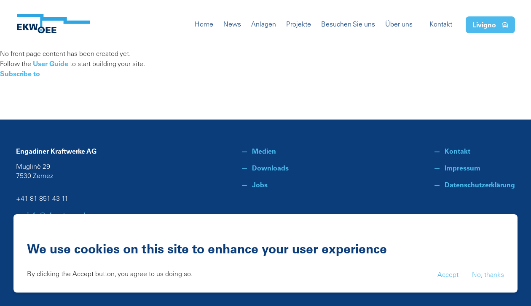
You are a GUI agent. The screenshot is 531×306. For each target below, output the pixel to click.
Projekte (298, 24)
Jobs (260, 185)
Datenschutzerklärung (480, 185)
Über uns (399, 24)
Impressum (462, 168)
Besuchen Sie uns (348, 24)
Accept (448, 275)
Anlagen (263, 24)
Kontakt (440, 24)
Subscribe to (20, 73)
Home (204, 24)
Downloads (270, 168)
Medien (264, 151)
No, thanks (488, 275)
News (232, 24)
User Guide (50, 63)
